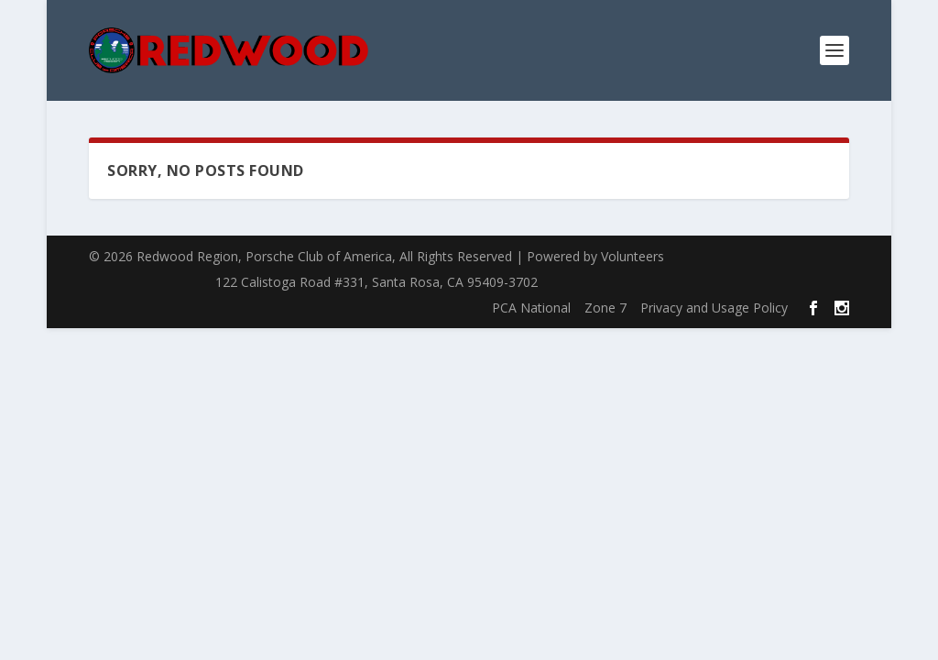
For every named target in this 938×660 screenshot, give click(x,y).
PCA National (531, 307)
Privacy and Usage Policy (714, 307)
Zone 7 (605, 307)
